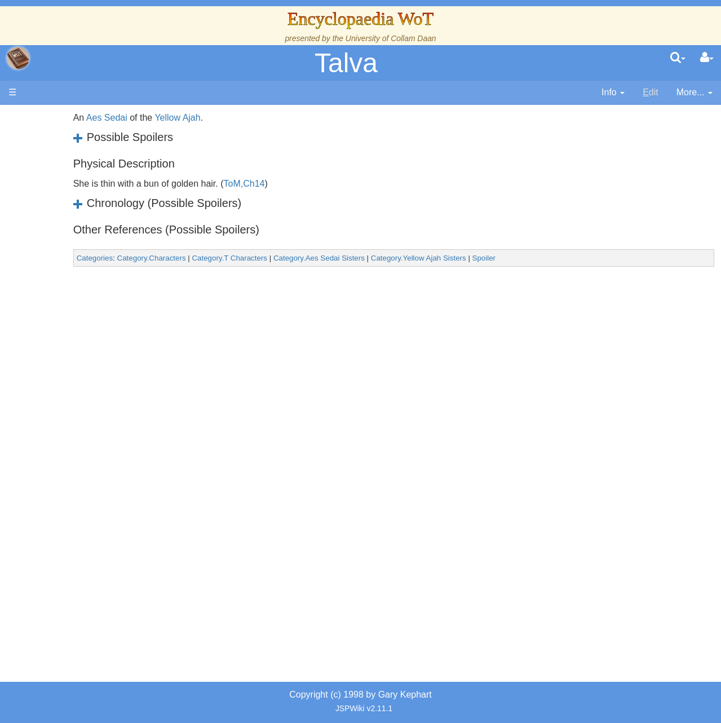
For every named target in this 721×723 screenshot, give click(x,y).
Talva (346, 63)
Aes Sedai (196, 117)
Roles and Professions (99, 381)
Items (65, 420)
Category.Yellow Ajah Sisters (508, 258)
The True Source (87, 214)
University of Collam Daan (391, 38)
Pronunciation (81, 497)
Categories (184, 258)
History (68, 227)
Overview (95, 278)
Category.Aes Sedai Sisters (408, 258)
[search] (678, 58)
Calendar (72, 240)
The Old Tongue (86, 304)
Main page (52, 117)
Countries (95, 291)
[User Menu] (707, 58)
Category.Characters (241, 258)
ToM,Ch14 (334, 183)
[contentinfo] (613, 93)
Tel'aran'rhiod (80, 459)
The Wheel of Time (91, 201)
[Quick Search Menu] (678, 58)
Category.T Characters (319, 258)
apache (18, 58)
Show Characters (88, 342)
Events (67, 252)
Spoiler (574, 258)
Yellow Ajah (267, 117)
